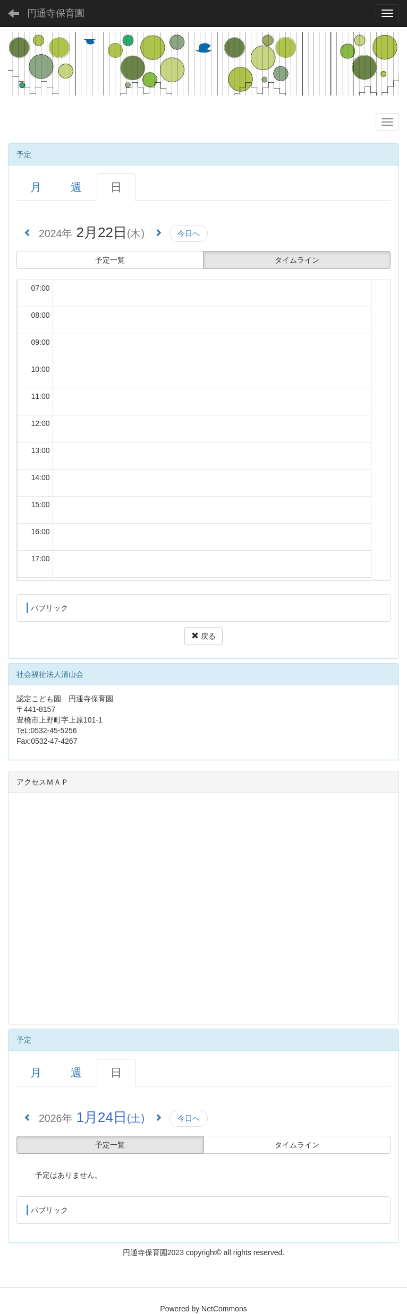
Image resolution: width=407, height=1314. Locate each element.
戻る (203, 636)
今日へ (188, 233)
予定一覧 (110, 260)
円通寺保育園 (55, 13)
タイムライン (297, 260)
